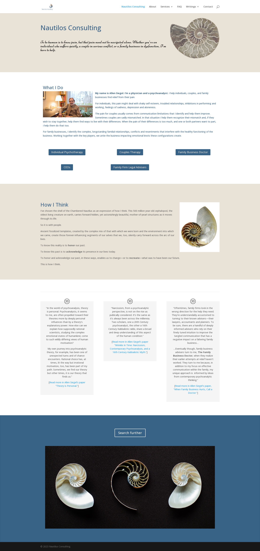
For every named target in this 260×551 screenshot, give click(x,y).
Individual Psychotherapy (67, 152)
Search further (130, 433)
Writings (191, 6)
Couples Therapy (130, 152)
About (152, 6)
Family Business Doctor (193, 152)
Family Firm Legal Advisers (129, 167)
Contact (208, 6)
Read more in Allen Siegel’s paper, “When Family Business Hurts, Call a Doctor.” (193, 389)
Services (165, 6)
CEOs (67, 167)
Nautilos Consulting (133, 6)
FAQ (179, 6)
